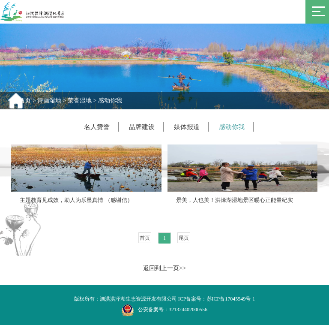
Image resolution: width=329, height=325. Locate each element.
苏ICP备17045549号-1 (231, 299)
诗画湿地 (49, 100)
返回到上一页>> (164, 268)
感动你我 (110, 100)
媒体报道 (187, 126)
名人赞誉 (97, 126)
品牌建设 (142, 126)
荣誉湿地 (80, 100)
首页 (25, 100)
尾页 (184, 238)
